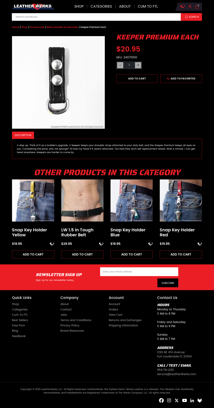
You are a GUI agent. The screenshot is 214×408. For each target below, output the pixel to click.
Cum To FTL (20, 315)
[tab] (23, 135)
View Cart (115, 315)
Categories (101, 6)
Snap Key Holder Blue (128, 232)
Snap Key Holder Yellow (29, 232)
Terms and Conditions (75, 321)
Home (15, 27)
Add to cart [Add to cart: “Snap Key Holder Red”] (180, 254)
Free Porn (18, 326)
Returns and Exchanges (125, 321)
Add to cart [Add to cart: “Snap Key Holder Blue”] (131, 254)
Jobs (63, 315)
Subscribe (168, 283)
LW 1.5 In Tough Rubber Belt (77, 232)
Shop (79, 6)
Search (194, 17)
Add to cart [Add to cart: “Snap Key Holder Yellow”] (33, 254)
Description (23, 135)
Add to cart (137, 78)
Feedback (19, 337)
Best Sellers (20, 321)
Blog (15, 331)
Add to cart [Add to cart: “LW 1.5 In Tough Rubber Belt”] (82, 254)
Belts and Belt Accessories (62, 27)
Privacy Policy (69, 326)
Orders (113, 310)
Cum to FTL (148, 6)
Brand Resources (72, 331)
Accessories (37, 27)
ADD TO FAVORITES (181, 78)
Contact (66, 310)
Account (114, 305)
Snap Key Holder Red (177, 232)
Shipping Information (123, 326)
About (125, 6)
